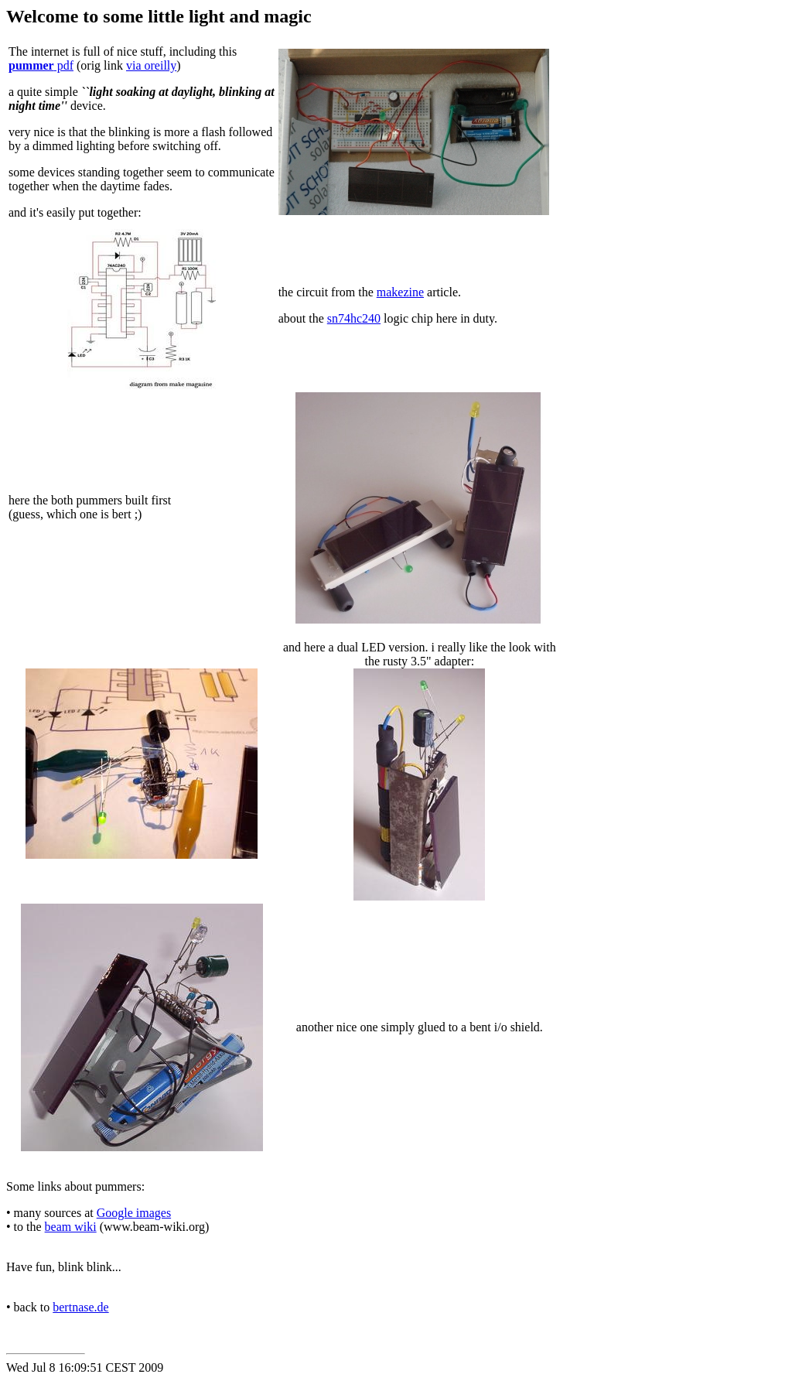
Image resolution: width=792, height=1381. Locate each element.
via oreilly (151, 65)
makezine (400, 292)
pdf (41, 65)
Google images (134, 1212)
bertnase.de (80, 1307)
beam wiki (71, 1226)
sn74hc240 (354, 318)
